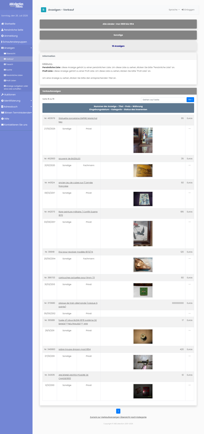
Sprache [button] (173, 9)
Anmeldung (9, 35)
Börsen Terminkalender (16, 112)
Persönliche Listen (13, 75)
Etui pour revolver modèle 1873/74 (76, 251)
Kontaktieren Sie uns (14, 124)
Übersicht (9, 53)
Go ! (190, 99)
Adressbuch (9, 106)
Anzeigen (8, 48)
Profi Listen (10, 80)
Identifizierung (10, 100)
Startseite (8, 23)
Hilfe (5, 118)
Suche (8, 69)
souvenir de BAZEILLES (69, 158)
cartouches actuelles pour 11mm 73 (77, 277)
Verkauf (8, 59)
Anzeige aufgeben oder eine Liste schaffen (16, 87)
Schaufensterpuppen (14, 41)
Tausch (8, 64)
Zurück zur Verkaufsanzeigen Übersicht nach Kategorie (118, 417)
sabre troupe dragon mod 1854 (75, 349)
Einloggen (188, 9)
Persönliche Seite (12, 29)
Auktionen (8, 94)
